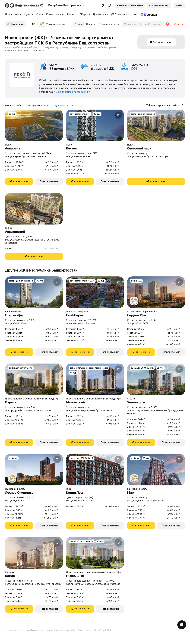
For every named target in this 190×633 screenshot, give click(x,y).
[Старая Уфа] (34, 292)
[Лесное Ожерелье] (34, 469)
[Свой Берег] (95, 292)
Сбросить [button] (179, 24)
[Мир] (156, 469)
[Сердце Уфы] (156, 292)
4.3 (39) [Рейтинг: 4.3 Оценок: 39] (89, 497)
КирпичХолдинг (13, 311)
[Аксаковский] (34, 209)
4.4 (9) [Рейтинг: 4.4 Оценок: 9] (152, 320)
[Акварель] (34, 125)
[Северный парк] (156, 125)
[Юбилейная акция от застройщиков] (134, 301)
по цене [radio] (71, 105)
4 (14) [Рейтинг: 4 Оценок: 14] (30, 580)
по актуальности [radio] (35, 105)
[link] (179, 5)
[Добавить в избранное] (57, 115)
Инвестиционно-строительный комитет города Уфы (32, 398)
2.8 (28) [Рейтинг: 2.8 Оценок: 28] (92, 320)
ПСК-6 (8, 144)
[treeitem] (14, 14)
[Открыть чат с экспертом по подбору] (181, 624)
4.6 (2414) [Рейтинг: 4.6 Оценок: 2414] (47, 153)
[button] (109, 5)
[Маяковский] (95, 379)
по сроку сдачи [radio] (56, 105)
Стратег (131, 398)
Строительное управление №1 (143, 311)
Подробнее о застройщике (74, 91)
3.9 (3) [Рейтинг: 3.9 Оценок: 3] (32, 320)
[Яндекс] (7, 5)
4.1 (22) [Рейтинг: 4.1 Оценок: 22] (93, 153)
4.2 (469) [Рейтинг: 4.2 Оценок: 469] (27, 236)
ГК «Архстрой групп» (77, 311)
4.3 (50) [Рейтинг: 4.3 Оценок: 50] (153, 407)
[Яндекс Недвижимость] (27, 5)
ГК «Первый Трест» (15, 489)
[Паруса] (34, 379)
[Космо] (34, 553)
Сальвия (9, 572)
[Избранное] (102, 5)
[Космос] (95, 125)
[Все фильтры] (33, 24)
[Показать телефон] (19, 181)
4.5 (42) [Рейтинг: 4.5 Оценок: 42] (33, 407)
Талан (69, 489)
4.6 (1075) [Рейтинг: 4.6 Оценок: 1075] (110, 580)
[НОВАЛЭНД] (95, 553)
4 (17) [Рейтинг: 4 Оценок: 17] (30, 497)
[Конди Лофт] (95, 469)
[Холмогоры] (156, 379)
